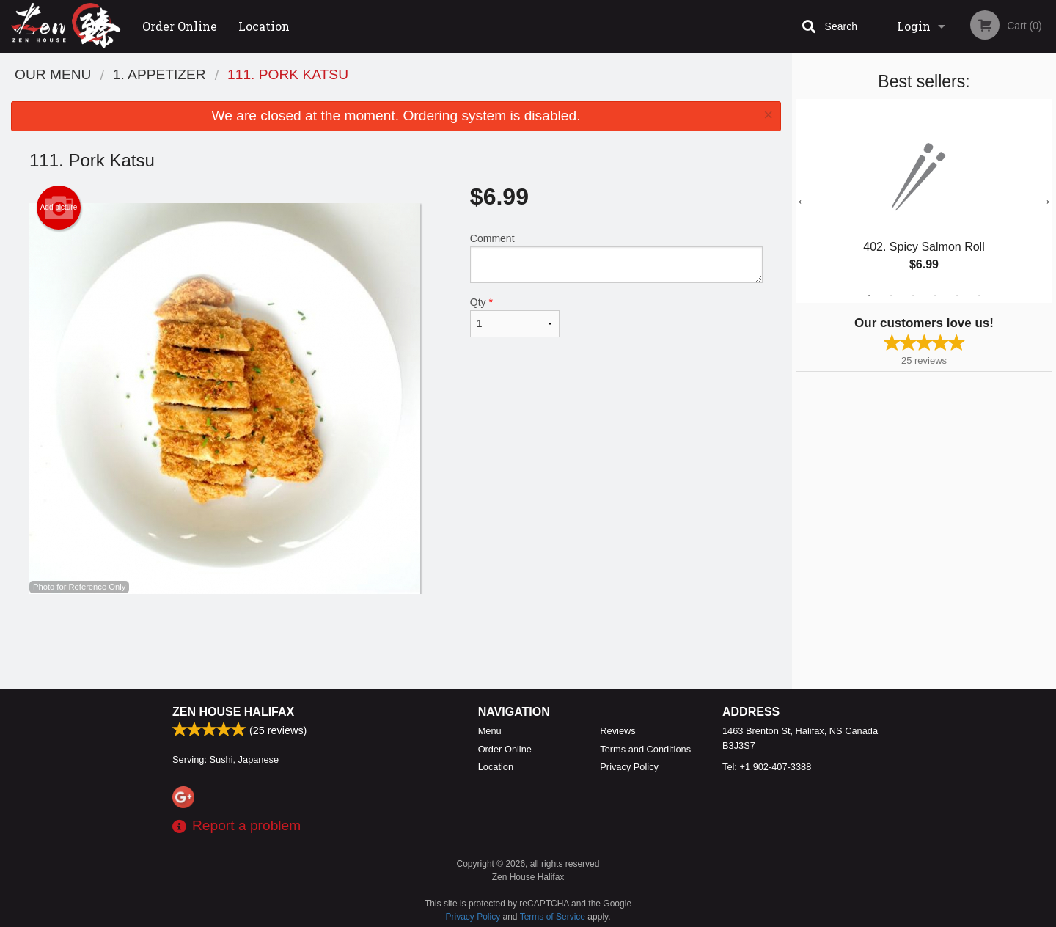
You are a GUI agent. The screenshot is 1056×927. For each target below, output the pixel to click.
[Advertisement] (396, 641)
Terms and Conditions (645, 749)
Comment (616, 257)
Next (1045, 201)
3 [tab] (913, 295)
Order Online (179, 26)
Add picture (59, 208)
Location (264, 26)
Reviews (617, 730)
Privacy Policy (629, 766)
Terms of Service (552, 917)
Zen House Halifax (233, 712)
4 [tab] (935, 295)
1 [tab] (869, 295)
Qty (515, 316)
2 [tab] (891, 295)
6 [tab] (979, 295)
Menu (490, 730)
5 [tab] (957, 295)
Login (914, 26)
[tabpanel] (924, 201)
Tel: (766, 766)
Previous (803, 201)
